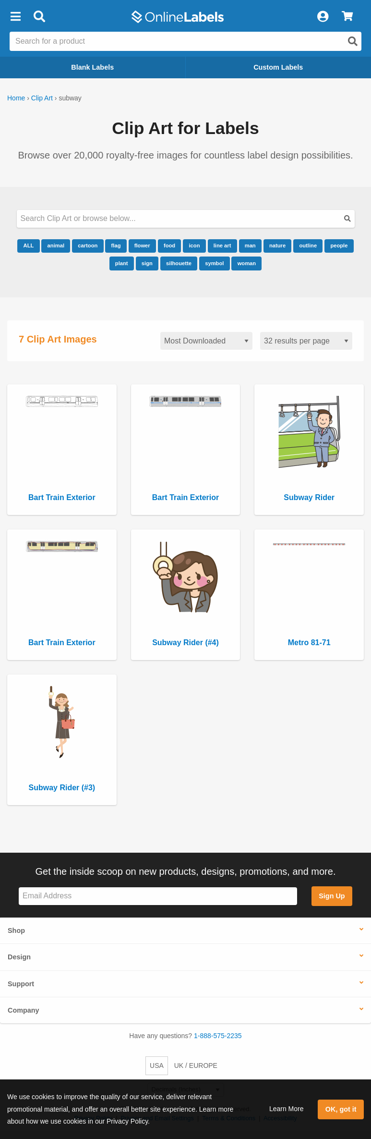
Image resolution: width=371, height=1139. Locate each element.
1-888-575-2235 (218, 1036)
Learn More (286, 1109)
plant (121, 263)
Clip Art (42, 98)
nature (277, 245)
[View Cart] (347, 17)
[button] (15, 16)
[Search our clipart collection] (186, 219)
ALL (29, 245)
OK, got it (341, 1109)
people (338, 245)
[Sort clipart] (206, 341)
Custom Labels (278, 67)
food (169, 245)
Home (16, 98)
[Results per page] (306, 341)
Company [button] (23, 1010)
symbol (214, 263)
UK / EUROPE (195, 1065)
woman (247, 263)
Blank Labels (92, 67)
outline (308, 245)
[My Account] (323, 16)
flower (142, 245)
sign (147, 263)
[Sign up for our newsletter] (158, 896)
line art (222, 245)
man (250, 245)
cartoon (87, 245)
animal (56, 245)
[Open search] (352, 41)
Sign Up (332, 896)
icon (194, 245)
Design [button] (19, 957)
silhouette (178, 263)
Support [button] (21, 984)
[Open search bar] (39, 16)
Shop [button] (16, 930)
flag (116, 245)
